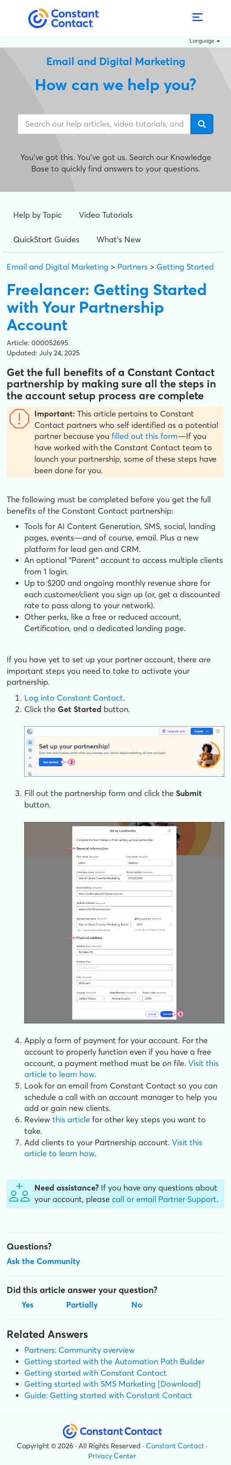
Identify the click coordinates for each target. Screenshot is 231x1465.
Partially (82, 1305)
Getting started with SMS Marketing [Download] (112, 1384)
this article (71, 1119)
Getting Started (185, 267)
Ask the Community (43, 1261)
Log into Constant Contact (73, 698)
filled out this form (145, 436)
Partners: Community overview (79, 1350)
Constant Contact (175, 1445)
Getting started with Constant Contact (95, 1373)
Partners (132, 267)
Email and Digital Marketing (57, 267)
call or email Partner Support (164, 1199)
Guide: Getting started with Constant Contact (108, 1395)
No (136, 1305)
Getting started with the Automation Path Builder (114, 1361)
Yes (28, 1305)
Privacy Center (112, 1455)
